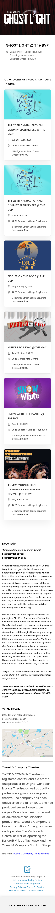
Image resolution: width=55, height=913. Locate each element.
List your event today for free (28, 880)
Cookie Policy (36, 890)
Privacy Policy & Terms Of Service (27, 887)
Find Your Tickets (18, 890)
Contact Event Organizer (27, 883)
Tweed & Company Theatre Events (31, 853)
